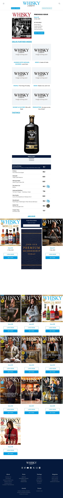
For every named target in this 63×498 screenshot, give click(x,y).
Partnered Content (23, 478)
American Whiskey (55, 481)
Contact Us (8, 477)
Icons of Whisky (23, 494)
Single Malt (39, 480)
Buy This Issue (39, 33)
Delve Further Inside (22, 42)
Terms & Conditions (8, 480)
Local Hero (25, 64)
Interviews (23, 480)
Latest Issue (55, 477)
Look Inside (10, 254)
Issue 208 (10, 324)
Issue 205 (10, 365)
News (37, 62)
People (15, 85)
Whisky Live (39, 491)
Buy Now (10, 257)
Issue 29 (36, 17)
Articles (24, 477)
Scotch (39, 483)
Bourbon (39, 481)
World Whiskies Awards (23, 492)
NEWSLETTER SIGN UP (47, 8)
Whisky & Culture (19, 107)
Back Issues (55, 478)
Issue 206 (52, 324)
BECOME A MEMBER (15, 8)
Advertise (8, 478)
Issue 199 (10, 447)
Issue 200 (52, 406)
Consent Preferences (8, 484)
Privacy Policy (8, 481)
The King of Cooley (24, 85)
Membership (55, 480)
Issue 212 (10, 248)
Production (37, 107)
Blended (39, 478)
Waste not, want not (44, 85)
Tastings (16, 113)
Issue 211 (52, 248)
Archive (31, 216)
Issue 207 (31, 324)
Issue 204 (31, 365)
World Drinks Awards (24, 491)
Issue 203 (52, 365)
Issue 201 (31, 406)
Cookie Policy (8, 483)
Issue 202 (10, 406)
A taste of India (43, 62)
